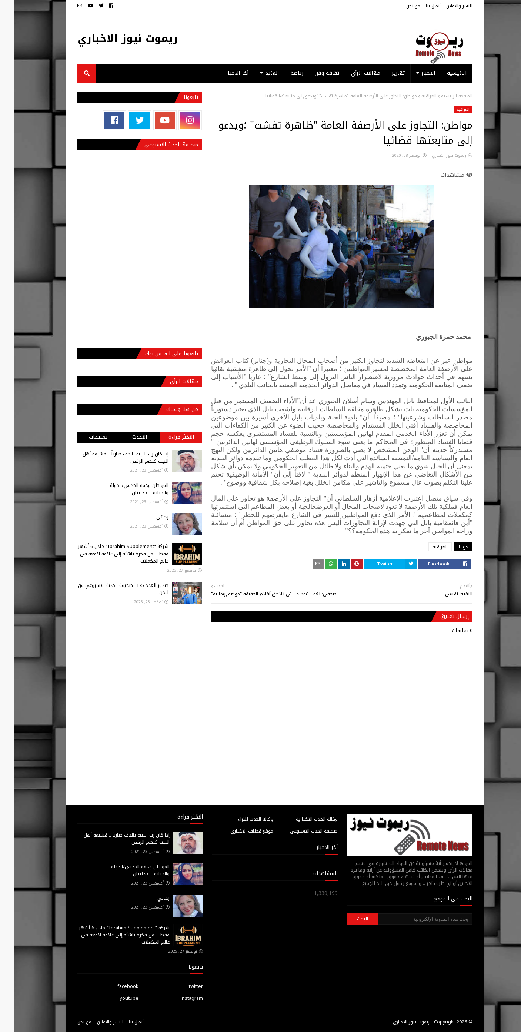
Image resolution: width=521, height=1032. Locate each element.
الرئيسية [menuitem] (442, 73)
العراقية (414, 96)
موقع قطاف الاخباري (237, 831)
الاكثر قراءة (167, 437)
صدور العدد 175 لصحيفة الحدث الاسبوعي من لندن (108, 589)
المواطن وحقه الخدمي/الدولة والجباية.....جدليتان (125, 489)
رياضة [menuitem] (282, 73)
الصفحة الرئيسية (442, 96)
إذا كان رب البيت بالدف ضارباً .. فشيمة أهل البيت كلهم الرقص (111, 457)
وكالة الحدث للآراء (241, 819)
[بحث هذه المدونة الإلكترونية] (411, 919)
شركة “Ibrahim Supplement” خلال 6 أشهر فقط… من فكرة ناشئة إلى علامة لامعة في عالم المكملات (108, 553)
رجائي (148, 516)
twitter (181, 986)
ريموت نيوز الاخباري (113, 38)
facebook (113, 986)
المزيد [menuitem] (258, 73)
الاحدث (125, 437)
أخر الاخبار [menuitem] (223, 73)
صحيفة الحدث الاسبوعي (299, 831)
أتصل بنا (418, 6)
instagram (177, 998)
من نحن (399, 6)
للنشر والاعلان (445, 6)
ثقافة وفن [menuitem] (312, 73)
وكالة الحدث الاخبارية (302, 819)
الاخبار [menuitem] (414, 73)
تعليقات (83, 437)
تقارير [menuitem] (383, 73)
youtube (114, 998)
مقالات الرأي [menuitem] (351, 73)
